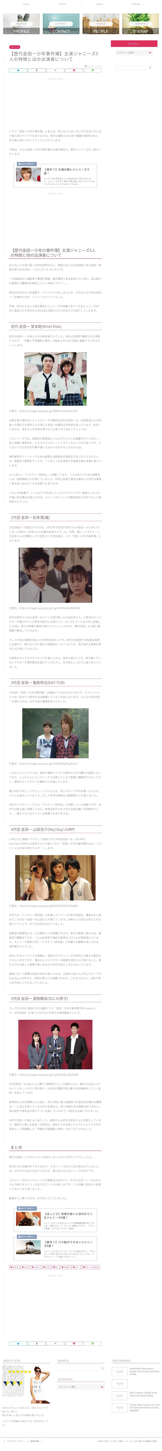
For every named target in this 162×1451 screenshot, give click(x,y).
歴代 (56, 1273)
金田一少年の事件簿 (92, 1273)
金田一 (77, 1273)
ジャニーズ (15, 47)
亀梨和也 (15, 1273)
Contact (99, 4)
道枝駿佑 (66, 1273)
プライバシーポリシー (16, 1447)
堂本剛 (25, 1273)
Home (26, 4)
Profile (62, 4)
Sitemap (136, 4)
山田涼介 (36, 1273)
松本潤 (47, 1273)
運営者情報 (34, 1447)
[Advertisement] (55, 103)
